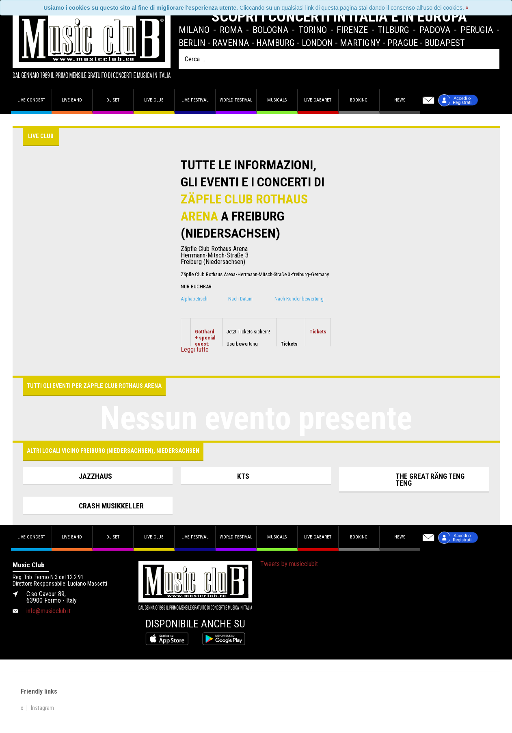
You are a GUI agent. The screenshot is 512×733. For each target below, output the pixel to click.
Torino (312, 29)
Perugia (476, 29)
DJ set (112, 100)
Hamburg (275, 42)
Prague (402, 42)
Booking (358, 100)
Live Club (154, 100)
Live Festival (194, 100)
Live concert (31, 100)
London (317, 42)
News (399, 100)
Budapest (445, 42)
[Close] (467, 7)
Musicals (277, 100)
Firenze (352, 29)
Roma (231, 29)
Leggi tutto (195, 349)
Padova (435, 29)
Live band (72, 100)
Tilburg (393, 29)
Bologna (271, 29)
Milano (194, 29)
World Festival (236, 100)
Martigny (360, 42)
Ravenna (230, 42)
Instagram (42, 708)
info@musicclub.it (48, 611)
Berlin (192, 42)
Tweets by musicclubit (289, 564)
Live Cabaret (317, 100)
